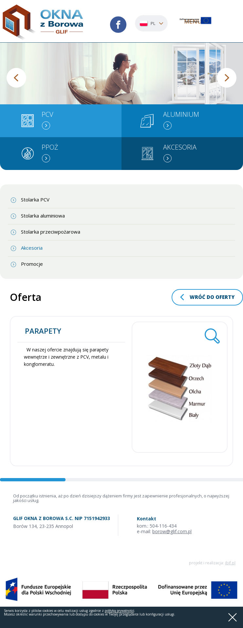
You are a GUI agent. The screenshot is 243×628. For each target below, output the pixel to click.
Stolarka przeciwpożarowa (50, 231)
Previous (16, 78)
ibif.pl (230, 563)
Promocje (32, 264)
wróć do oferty (212, 297)
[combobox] (151, 23)
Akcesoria (32, 247)
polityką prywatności (119, 611)
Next (226, 78)
